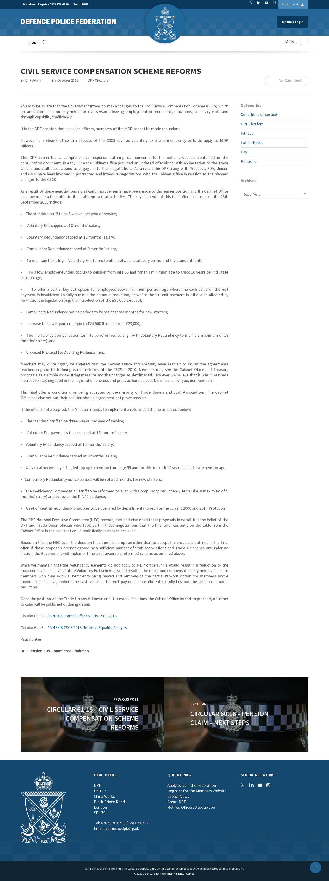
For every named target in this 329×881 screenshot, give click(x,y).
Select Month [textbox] (252, 194)
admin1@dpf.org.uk (122, 828)
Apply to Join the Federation (191, 785)
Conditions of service (259, 114)
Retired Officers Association (191, 807)
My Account (294, 4)
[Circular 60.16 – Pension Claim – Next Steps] (236, 714)
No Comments (286, 81)
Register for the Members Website (196, 790)
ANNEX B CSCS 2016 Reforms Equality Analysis (87, 627)
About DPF (176, 801)
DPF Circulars (98, 80)
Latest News (252, 142)
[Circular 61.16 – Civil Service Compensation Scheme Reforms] (92, 714)
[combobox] (274, 194)
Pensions (248, 161)
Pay (244, 152)
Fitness (247, 133)
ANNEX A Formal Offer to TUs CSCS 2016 (82, 615)
